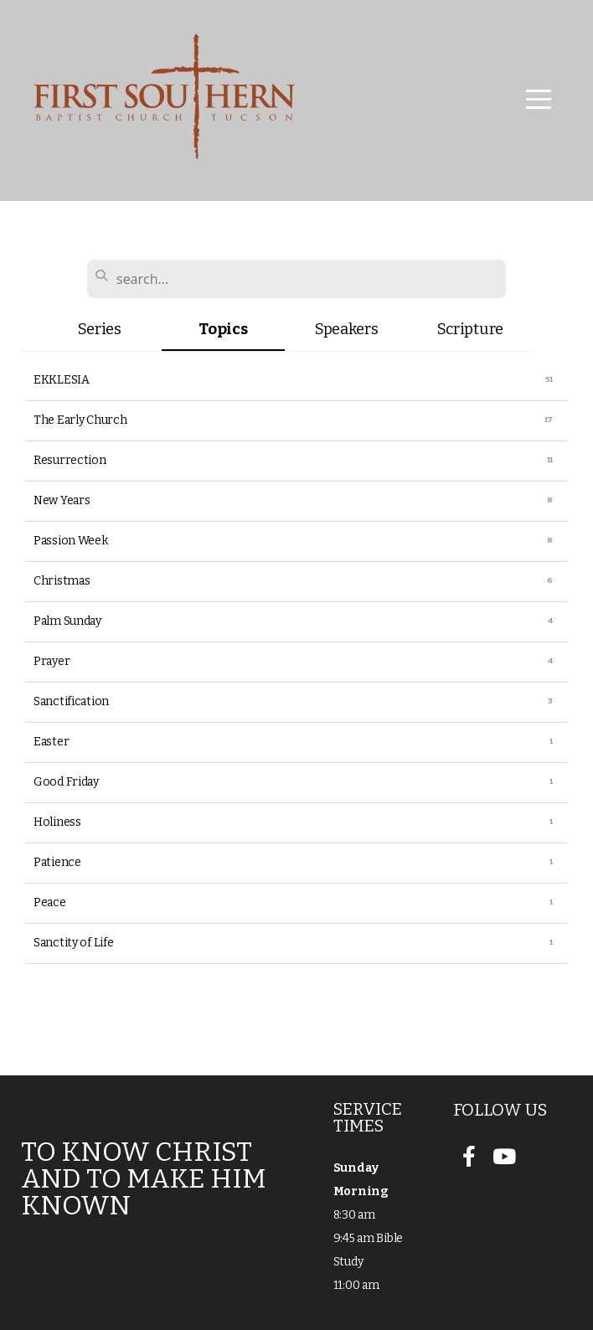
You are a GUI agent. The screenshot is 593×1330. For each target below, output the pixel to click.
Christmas (62, 581)
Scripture (470, 329)
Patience (57, 862)
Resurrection (70, 460)
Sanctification (71, 701)
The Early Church (80, 420)
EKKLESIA (62, 380)
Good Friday (66, 782)
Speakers (347, 329)
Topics (223, 329)
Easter (51, 742)
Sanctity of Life (74, 943)
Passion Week (71, 541)
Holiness (57, 822)
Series (99, 329)
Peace (50, 902)
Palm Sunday (67, 621)
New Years (62, 500)
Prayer (52, 661)
